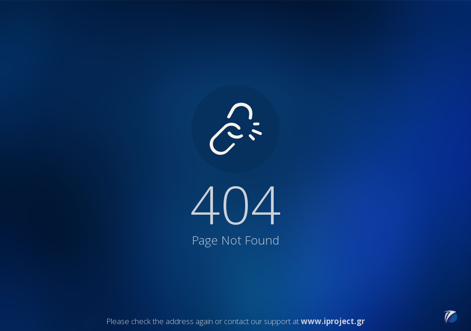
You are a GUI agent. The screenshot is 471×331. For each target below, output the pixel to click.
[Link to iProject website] (450, 321)
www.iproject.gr (333, 321)
